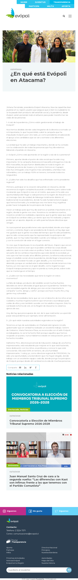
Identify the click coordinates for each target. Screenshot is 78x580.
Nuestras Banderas (49, 552)
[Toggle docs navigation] (70, 16)
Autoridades (47, 558)
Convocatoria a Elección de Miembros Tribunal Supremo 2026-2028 (36, 422)
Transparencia (61, 2)
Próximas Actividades (15, 558)
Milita (50, 6)
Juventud (40, 2)
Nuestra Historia (48, 563)
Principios (46, 550)
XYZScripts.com (50, 579)
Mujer (24, 2)
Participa (34, 6)
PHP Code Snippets (28, 579)
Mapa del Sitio (48, 560)
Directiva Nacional (49, 547)
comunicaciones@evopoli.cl (26, 534)
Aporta (66, 6)
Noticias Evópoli (13, 560)
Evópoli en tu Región (15, 563)
